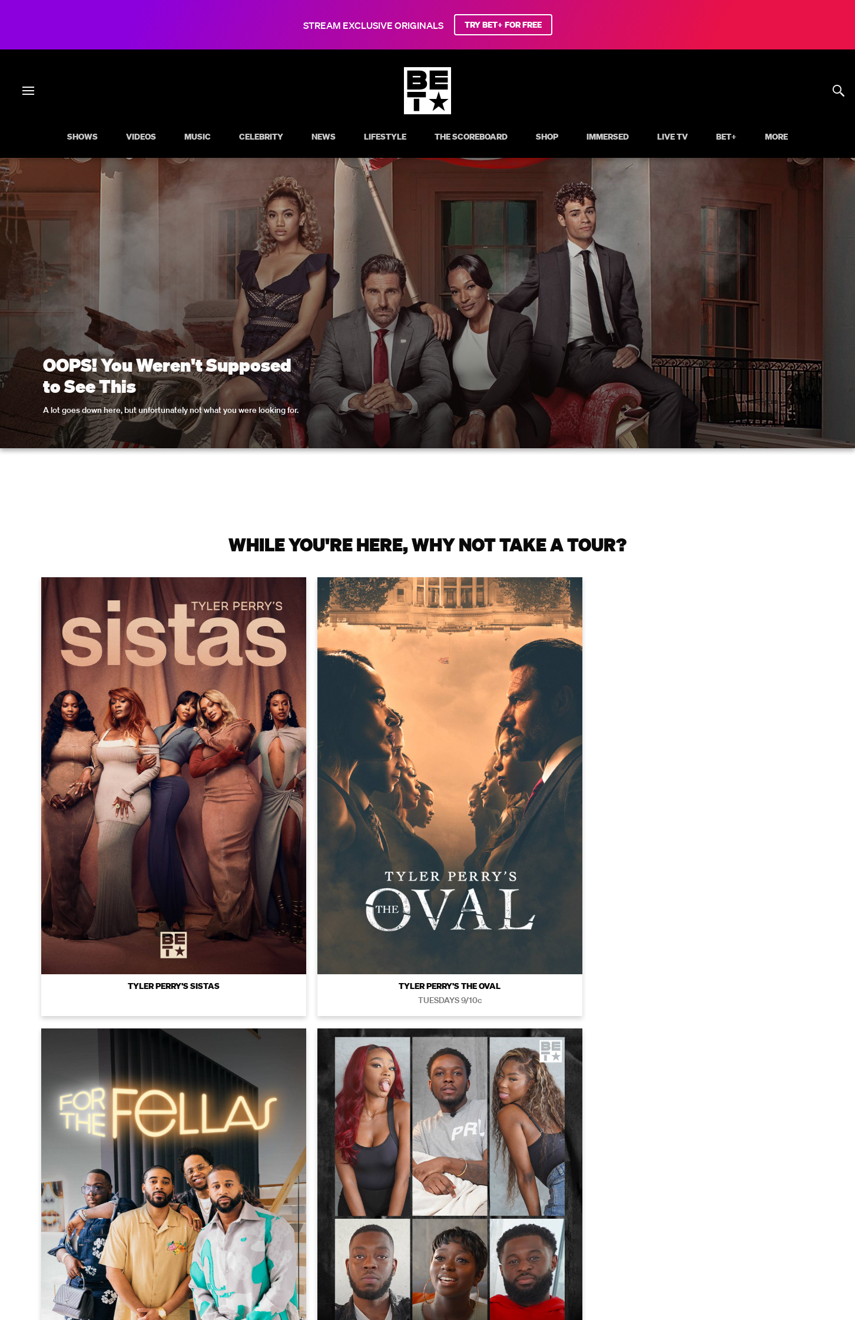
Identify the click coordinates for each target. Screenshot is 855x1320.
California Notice (330, 1179)
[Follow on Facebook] (357, 1226)
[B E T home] (427, 111)
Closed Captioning (413, 1179)
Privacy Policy (615, 1014)
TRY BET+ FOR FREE (503, 24)
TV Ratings (711, 1179)
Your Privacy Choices (242, 1179)
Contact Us (767, 1179)
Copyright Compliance (507, 1179)
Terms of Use (503, 1014)
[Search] (838, 91)
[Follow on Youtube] (442, 1226)
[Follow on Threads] (498, 1226)
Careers (580, 1179)
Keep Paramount (643, 1179)
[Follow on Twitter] (385, 1226)
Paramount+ (427, 1195)
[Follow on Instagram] (413, 1226)
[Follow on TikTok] (470, 1226)
